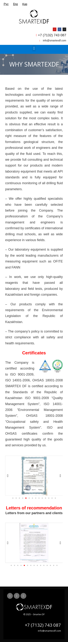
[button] (34, 48)
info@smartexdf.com (49, 630)
